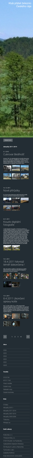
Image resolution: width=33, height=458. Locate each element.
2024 (5, 356)
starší (5, 365)
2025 (5, 353)
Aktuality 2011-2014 (9, 411)
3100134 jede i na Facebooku (12, 441)
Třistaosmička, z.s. (9, 438)
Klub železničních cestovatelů (12, 456)
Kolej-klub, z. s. (8, 435)
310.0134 (6, 377)
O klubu (5, 405)
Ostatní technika (8, 392)
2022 (5, 362)
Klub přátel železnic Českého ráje (20, 5)
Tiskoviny (6, 419)
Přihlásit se (6, 422)
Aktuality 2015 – (8, 407)
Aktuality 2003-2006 (9, 416)
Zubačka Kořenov (9, 453)
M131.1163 (7, 380)
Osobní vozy (7, 386)
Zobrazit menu (8, 140)
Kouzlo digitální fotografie (12, 223)
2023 (5, 359)
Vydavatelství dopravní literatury (13, 444)
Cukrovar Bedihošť (13, 154)
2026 (5, 350)
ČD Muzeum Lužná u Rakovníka (13, 447)
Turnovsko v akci (8, 450)
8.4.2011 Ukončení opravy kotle (13, 300)
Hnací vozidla (7, 383)
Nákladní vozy (7, 389)
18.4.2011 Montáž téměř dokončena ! (14, 263)
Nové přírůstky (11, 190)
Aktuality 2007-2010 (9, 413)
